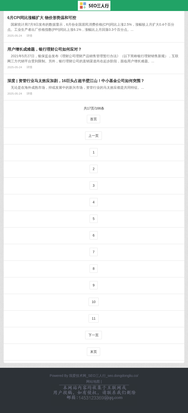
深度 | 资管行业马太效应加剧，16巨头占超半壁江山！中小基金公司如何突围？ (75, 80)
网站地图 (93, 381)
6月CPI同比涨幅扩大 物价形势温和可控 (41, 17)
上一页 (93, 136)
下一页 (93, 335)
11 (94, 318)
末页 (93, 352)
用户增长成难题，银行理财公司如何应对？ (44, 49)
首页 (93, 119)
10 (94, 302)
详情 (29, 35)
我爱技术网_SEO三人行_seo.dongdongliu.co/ (103, 376)
